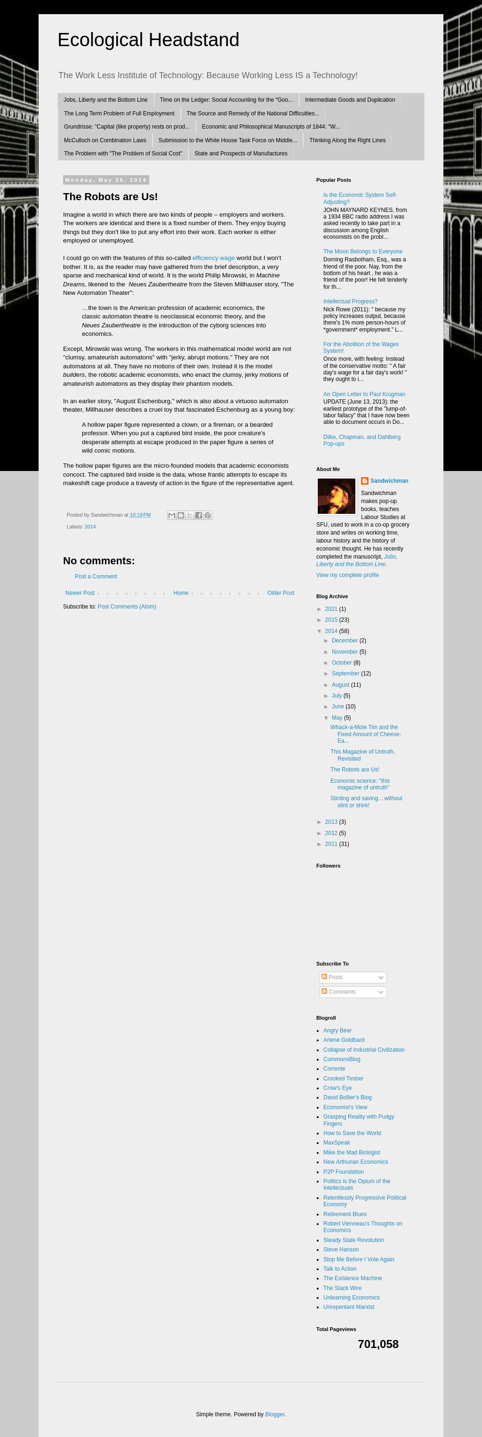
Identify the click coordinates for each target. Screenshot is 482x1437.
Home (181, 593)
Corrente (334, 1068)
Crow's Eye (337, 1088)
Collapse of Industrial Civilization (364, 1050)
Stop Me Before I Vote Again (358, 1259)
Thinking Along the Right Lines (347, 140)
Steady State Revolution (353, 1240)
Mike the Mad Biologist (351, 1152)
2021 (332, 609)
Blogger (274, 1414)
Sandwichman (389, 481)
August (341, 685)
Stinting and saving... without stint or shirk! (366, 801)
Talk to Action (340, 1269)
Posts (332, 977)
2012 (332, 833)
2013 (332, 822)
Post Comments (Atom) (126, 606)
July (338, 695)
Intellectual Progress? (350, 301)
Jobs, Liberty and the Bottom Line (106, 100)
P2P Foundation (343, 1172)
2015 (332, 620)
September (346, 673)
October (342, 662)
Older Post (280, 593)
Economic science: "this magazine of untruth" (360, 784)
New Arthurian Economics (355, 1162)
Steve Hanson (341, 1249)
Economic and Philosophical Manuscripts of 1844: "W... (271, 126)
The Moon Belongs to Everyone (362, 251)
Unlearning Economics (351, 1297)
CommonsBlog (342, 1059)
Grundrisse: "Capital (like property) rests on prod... (127, 126)
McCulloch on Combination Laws (105, 140)
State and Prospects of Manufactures (240, 153)
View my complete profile (347, 575)
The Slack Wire (342, 1288)
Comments (338, 992)
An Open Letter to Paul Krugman (364, 394)
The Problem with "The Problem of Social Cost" (123, 153)
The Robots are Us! (354, 769)
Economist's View (345, 1107)
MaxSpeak (336, 1142)
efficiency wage (214, 257)
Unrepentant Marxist (348, 1307)
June (338, 706)
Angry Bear (337, 1030)
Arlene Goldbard (343, 1040)
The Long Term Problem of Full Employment (119, 113)
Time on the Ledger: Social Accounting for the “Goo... (226, 100)
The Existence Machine (352, 1278)
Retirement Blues (345, 1214)
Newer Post (80, 593)
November (346, 652)
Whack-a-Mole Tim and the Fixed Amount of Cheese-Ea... (365, 734)
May (338, 717)
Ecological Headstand (148, 39)
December (346, 640)
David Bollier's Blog (347, 1097)
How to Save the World (352, 1133)
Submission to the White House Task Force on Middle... (228, 140)
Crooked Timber (343, 1078)
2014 (90, 526)
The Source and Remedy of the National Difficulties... (253, 113)
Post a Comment (96, 576)
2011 (332, 844)
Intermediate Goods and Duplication (350, 100)
